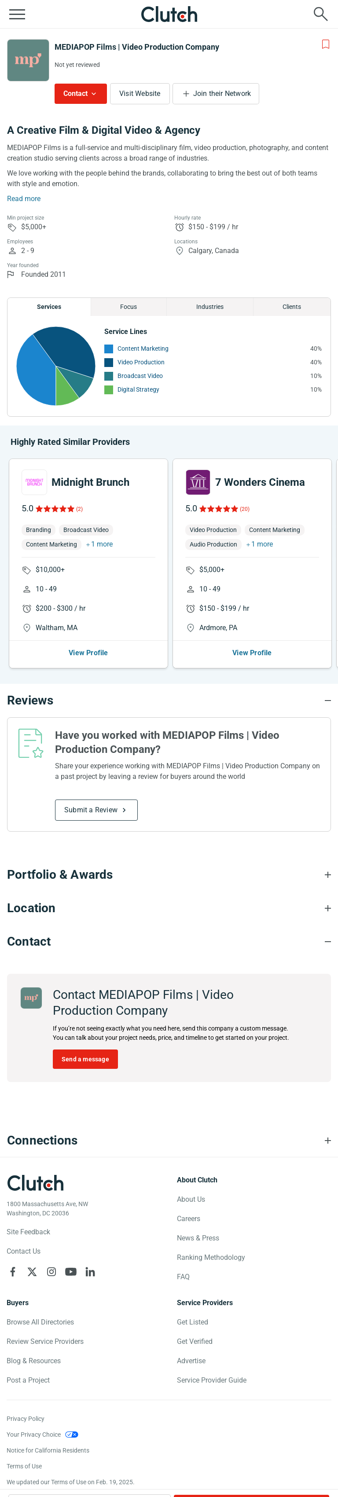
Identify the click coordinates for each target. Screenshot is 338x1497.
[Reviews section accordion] (169, 700)
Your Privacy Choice (34, 1434)
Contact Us (23, 1251)
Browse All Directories (40, 1322)
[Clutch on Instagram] (51, 1272)
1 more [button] (102, 544)
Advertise (191, 1361)
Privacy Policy (25, 1418)
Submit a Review (91, 810)
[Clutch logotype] (35, 1183)
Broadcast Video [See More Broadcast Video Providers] (140, 375)
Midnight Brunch (90, 482)
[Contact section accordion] (169, 941)
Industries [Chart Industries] (210, 306)
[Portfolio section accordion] (169, 875)
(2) (79, 509)
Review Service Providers (45, 1341)
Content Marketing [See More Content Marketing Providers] (143, 348)
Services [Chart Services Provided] (49, 306)
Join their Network (222, 93)
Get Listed (192, 1322)
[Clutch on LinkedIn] (90, 1272)
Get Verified (195, 1341)
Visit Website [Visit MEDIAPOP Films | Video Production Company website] (140, 93)
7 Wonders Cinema (260, 482)
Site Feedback (28, 1232)
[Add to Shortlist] (325, 44)
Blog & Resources (34, 1361)
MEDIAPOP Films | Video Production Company (137, 46)
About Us (191, 1199)
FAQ (183, 1277)
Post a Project (28, 1380)
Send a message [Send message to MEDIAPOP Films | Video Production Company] (85, 1059)
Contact (75, 93)
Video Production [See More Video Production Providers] (141, 362)
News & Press (198, 1238)
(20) (245, 509)
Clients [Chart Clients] (292, 306)
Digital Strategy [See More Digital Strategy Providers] (138, 389)
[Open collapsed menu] (17, 14)
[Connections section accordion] (169, 1140)
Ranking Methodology (211, 1257)
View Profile (88, 653)
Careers (188, 1218)
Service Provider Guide (211, 1380)
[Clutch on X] (32, 1272)
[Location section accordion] (169, 908)
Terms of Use (24, 1466)
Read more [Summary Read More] (23, 198)
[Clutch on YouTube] (71, 1272)
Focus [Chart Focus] (128, 306)
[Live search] (320, 14)
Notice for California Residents (48, 1450)
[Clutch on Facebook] (13, 1272)
